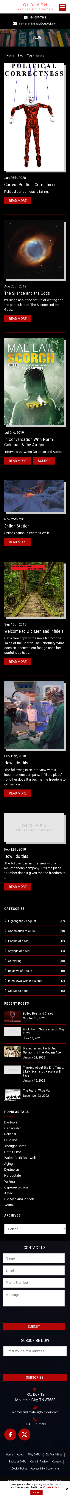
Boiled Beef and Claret (38, 1013)
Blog (20, 55)
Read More (18, 201)
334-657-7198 (37, 17)
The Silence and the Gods (27, 293)
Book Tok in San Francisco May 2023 (43, 1031)
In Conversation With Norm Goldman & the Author (28, 442)
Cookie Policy (51, 1487)
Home (10, 55)
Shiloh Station (17, 526)
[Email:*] (34, 1270)
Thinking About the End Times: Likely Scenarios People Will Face (43, 1071)
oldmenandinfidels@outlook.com (37, 23)
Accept (36, 1492)
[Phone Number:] (34, 1283)
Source (44, 461)
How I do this (16, 762)
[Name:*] (34, 1258)
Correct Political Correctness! (30, 184)
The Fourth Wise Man (37, 1090)
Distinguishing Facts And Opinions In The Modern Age (42, 1050)
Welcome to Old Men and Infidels (33, 631)
